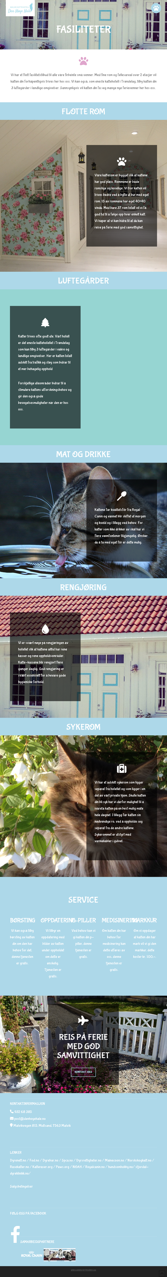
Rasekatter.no (19, 1167)
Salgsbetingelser (21, 1186)
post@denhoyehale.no (30, 1119)
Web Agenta (76, 1270)
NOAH (77, 1167)
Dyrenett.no (18, 1160)
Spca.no (67, 1160)
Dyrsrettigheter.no (88, 1160)
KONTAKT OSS (83, 1072)
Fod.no (34, 1160)
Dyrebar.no (50, 1160)
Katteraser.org (42, 1167)
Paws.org (62, 1167)
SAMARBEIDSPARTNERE (37, 1242)
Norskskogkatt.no (139, 1160)
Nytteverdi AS (89, 1270)
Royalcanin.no (95, 1167)
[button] (156, 8)
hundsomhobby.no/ (121, 1167)
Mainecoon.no (114, 1160)
